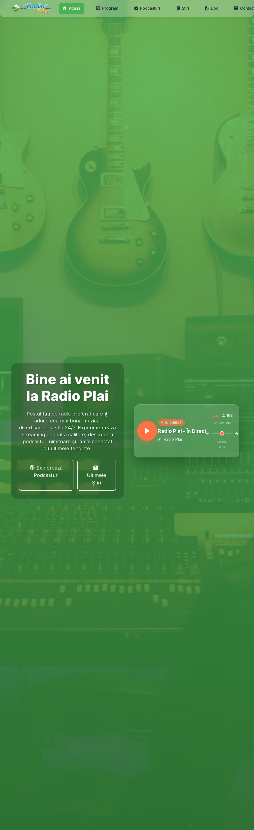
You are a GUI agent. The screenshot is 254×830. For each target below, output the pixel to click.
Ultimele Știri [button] (96, 475)
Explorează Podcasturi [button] (46, 471)
